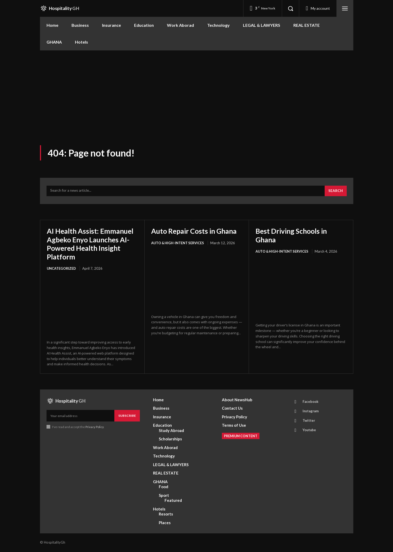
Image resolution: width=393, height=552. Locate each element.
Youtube (310, 432)
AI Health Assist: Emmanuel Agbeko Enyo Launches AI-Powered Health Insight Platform (87, 244)
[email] (80, 416)
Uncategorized (61, 269)
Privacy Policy (95, 427)
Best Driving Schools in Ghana (293, 236)
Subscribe (127, 416)
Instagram (311, 412)
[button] (290, 8)
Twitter (309, 422)
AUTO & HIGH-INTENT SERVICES (178, 244)
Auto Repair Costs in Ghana (196, 231)
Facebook (311, 403)
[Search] (335, 191)
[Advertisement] (196, 90)
